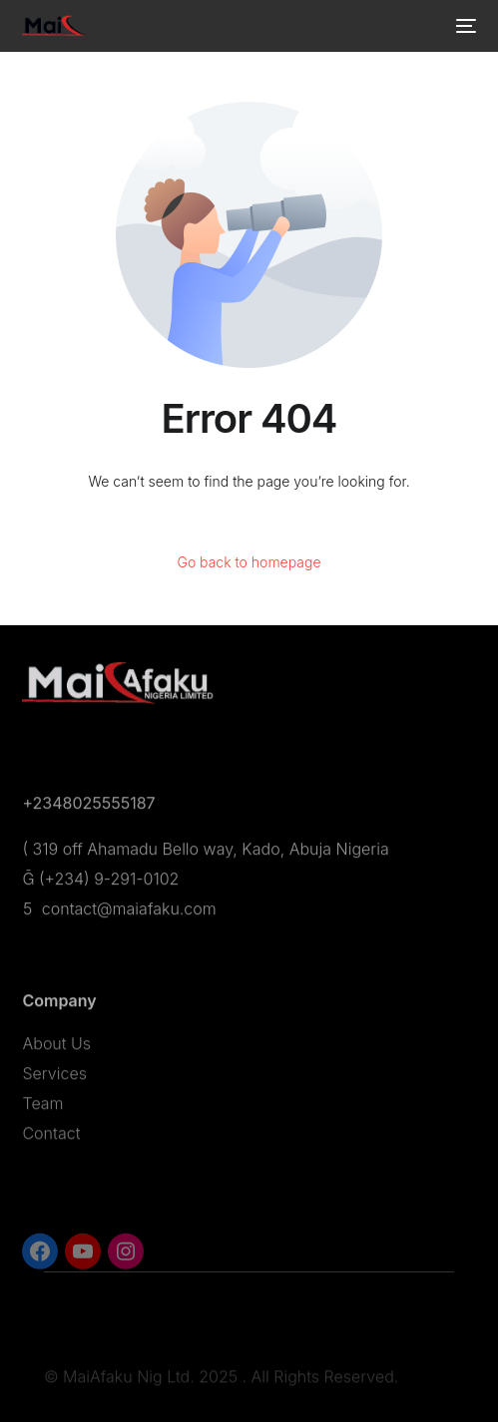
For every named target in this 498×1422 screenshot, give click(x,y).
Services (54, 1079)
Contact (51, 1139)
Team (42, 1109)
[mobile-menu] (464, 26)
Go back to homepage (248, 561)
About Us (56, 1049)
